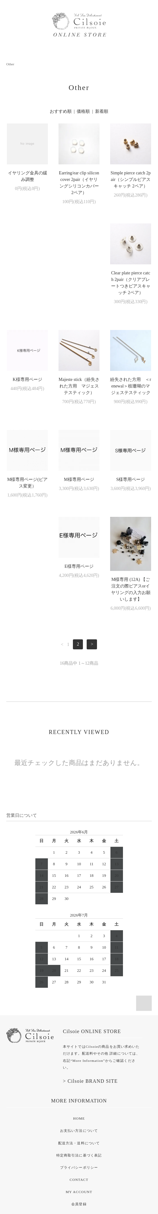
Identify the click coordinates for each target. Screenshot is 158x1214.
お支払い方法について (79, 1050)
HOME (79, 1038)
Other (10, 64)
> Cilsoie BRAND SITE (90, 1000)
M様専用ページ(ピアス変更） (79, 389)
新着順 (101, 111)
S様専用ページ (27, 486)
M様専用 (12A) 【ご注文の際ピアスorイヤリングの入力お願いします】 (130, 509)
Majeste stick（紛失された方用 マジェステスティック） (130, 286)
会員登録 (78, 1124)
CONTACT (79, 1099)
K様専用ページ (79, 279)
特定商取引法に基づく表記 (79, 1075)
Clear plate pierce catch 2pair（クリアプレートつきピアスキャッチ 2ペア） (27, 289)
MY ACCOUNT (79, 1111)
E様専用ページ (79, 486)
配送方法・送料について (79, 1063)
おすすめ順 (61, 111)
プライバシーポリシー (79, 1087)
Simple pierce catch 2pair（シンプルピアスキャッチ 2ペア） (131, 179)
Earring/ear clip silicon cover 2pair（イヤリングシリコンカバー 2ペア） (79, 183)
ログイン (78, 1136)
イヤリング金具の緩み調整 (27, 176)
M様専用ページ (130, 386)
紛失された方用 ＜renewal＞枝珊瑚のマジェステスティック (27, 393)
